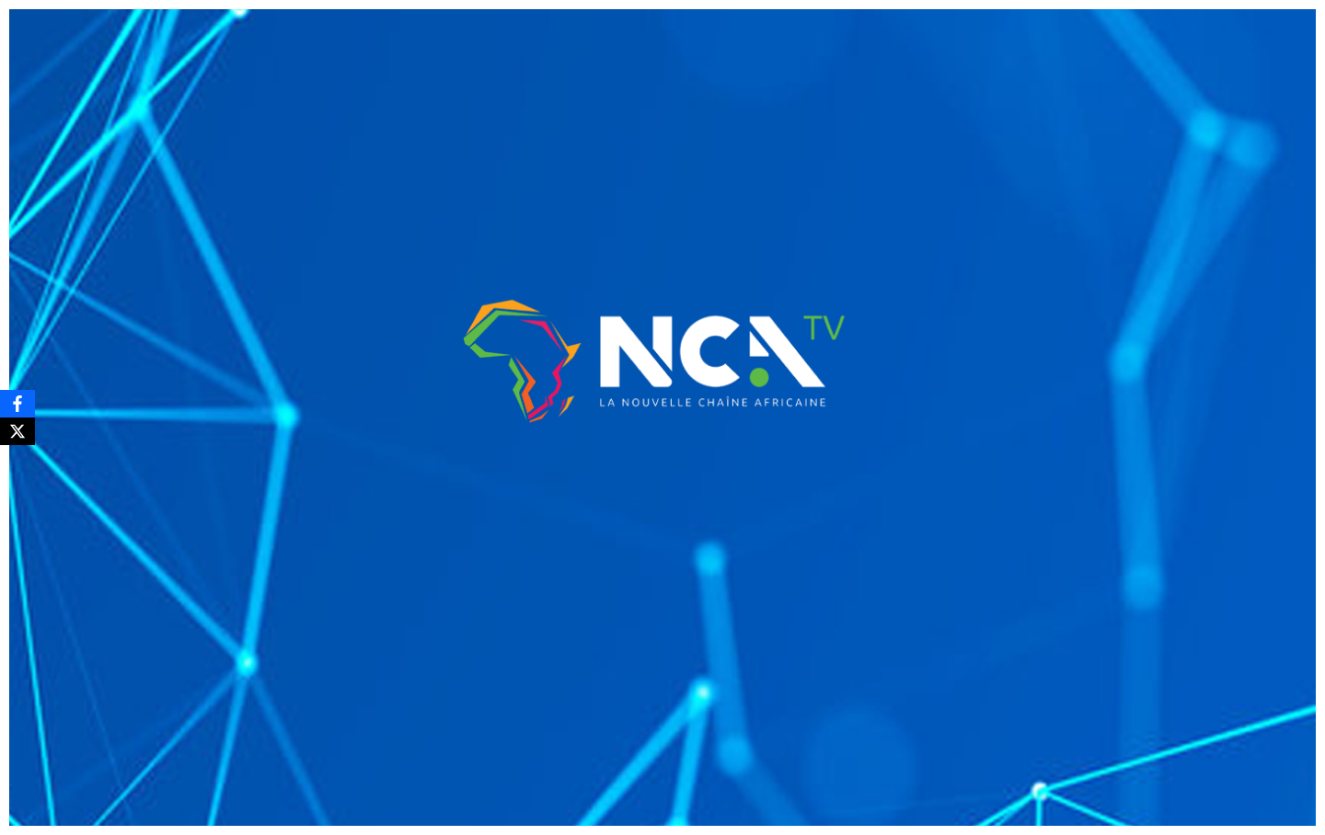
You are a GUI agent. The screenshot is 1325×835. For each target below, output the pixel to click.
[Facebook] (17, 404)
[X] (17, 431)
